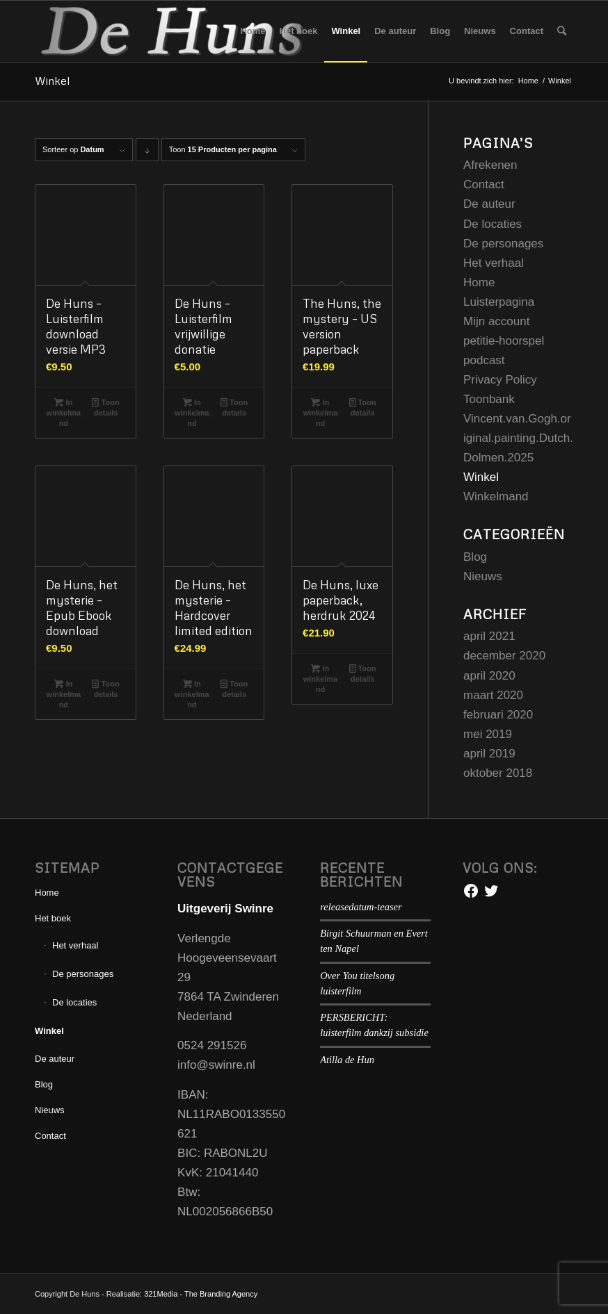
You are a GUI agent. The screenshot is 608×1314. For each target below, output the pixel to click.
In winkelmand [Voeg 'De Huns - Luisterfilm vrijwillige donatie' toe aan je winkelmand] (192, 412)
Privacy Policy (500, 379)
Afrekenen (490, 165)
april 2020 (489, 675)
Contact (483, 184)
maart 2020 (493, 695)
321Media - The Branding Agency (200, 1294)
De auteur (489, 204)
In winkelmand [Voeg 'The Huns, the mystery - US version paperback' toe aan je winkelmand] (320, 412)
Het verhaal (493, 263)
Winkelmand (496, 496)
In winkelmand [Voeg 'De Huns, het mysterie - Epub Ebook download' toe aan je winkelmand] (64, 693)
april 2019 (489, 753)
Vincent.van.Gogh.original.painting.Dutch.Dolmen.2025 (518, 438)
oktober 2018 (497, 773)
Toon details (105, 407)
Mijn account (496, 321)
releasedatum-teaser (360, 906)
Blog (475, 557)
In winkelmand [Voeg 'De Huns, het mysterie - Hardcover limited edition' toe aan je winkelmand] (192, 693)
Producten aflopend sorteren (147, 153)
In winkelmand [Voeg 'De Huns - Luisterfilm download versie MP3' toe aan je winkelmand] (64, 412)
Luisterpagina (498, 302)
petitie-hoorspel (503, 340)
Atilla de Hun (347, 1059)
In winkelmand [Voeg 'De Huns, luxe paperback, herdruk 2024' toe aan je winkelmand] (320, 678)
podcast (484, 360)
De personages (503, 243)
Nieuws (482, 576)
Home (479, 282)
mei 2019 (487, 734)
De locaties (492, 224)
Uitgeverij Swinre (225, 908)
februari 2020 (498, 714)
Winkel (52, 81)
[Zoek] (561, 31)
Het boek (53, 918)
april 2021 (489, 636)
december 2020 (504, 655)
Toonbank (489, 399)
